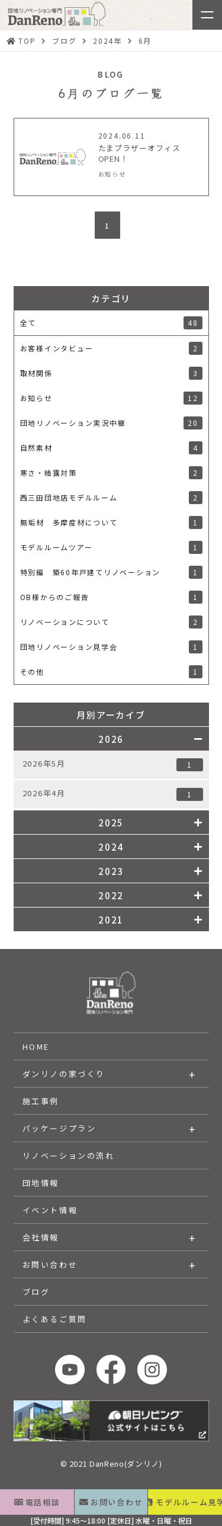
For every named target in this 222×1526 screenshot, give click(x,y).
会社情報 (40, 1237)
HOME (36, 1046)
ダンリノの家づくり (63, 1073)
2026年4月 (112, 794)
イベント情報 (50, 1210)
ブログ (36, 1291)
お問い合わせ (50, 1264)
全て (111, 322)
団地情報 (40, 1182)
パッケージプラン (59, 1128)
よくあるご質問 (54, 1319)
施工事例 (40, 1101)
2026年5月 (112, 764)
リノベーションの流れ (68, 1155)
